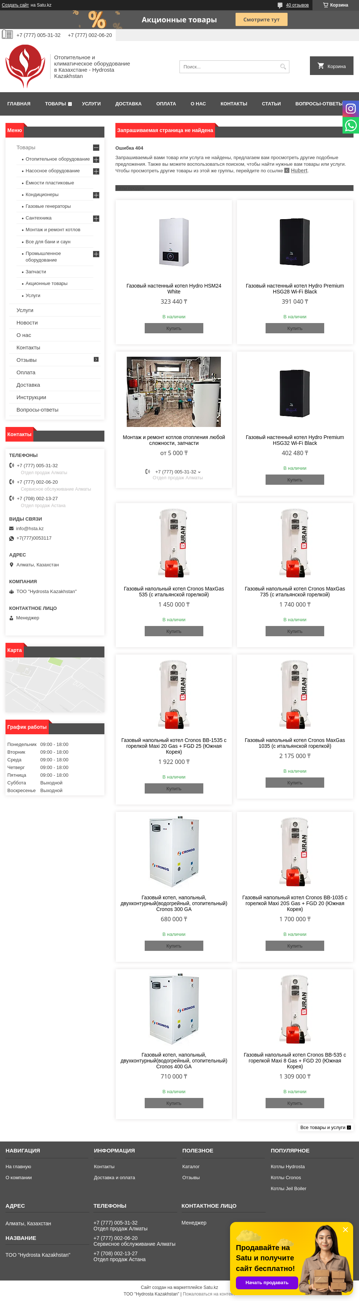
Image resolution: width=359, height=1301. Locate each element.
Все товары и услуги (322, 1127)
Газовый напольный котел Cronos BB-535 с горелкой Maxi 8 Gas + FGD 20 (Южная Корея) (295, 1060)
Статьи (271, 103)
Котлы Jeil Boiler (288, 1188)
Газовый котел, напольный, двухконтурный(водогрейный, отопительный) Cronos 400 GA (174, 1060)
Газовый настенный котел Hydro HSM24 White (173, 289)
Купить (173, 328)
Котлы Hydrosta (288, 1166)
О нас (198, 103)
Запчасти (36, 271)
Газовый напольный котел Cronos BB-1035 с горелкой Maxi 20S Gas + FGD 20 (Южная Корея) (295, 903)
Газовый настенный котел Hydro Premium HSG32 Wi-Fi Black (295, 440)
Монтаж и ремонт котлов (53, 229)
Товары (55, 103)
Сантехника (39, 218)
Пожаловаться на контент (209, 1294)
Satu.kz (210, 1287)
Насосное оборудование (53, 170)
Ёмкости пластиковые (50, 182)
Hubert (299, 170)
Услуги (91, 103)
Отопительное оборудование (58, 159)
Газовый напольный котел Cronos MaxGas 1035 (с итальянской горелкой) (295, 743)
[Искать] (283, 66)
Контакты (234, 103)
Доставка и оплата (114, 1177)
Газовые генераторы (48, 206)
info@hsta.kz (30, 528)
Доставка (128, 103)
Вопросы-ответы (319, 103)
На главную (18, 1166)
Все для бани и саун (48, 241)
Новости (27, 322)
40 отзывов (297, 5)
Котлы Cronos (286, 1177)
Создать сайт (15, 5)
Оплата (166, 103)
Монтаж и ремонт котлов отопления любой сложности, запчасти (174, 440)
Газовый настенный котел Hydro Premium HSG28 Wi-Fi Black (295, 289)
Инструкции (31, 397)
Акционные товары (46, 283)
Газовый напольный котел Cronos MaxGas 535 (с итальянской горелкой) (174, 591)
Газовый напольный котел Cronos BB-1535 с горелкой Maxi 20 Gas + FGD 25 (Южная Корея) (173, 746)
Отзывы (26, 360)
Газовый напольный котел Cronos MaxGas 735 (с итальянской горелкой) (295, 591)
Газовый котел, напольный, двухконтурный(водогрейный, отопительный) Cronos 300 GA (174, 903)
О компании (18, 1177)
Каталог (191, 1166)
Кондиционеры (42, 194)
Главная (18, 103)
